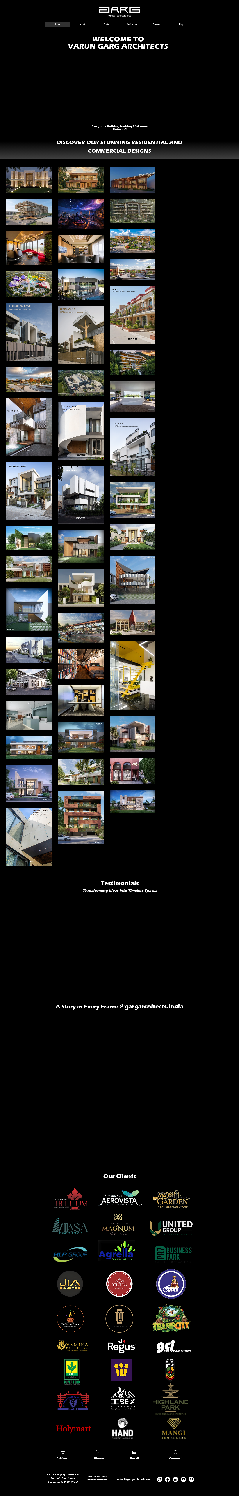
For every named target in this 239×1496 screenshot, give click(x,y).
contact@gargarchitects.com (133, 1479)
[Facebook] (167, 1479)
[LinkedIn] (175, 1479)
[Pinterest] (191, 1479)
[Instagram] (159, 1479)
